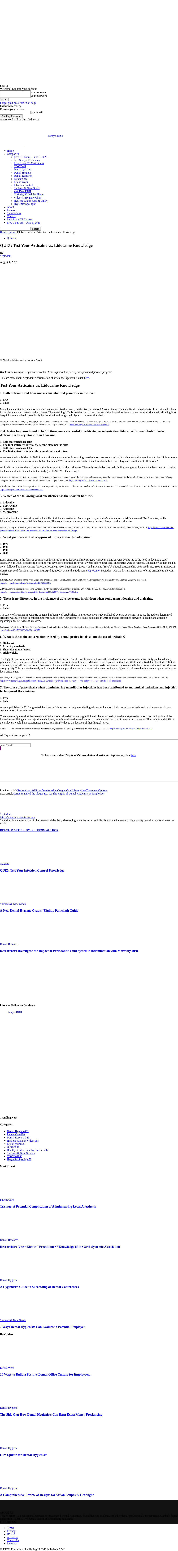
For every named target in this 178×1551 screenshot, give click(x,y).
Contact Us (13, 1540)
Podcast (11, 210)
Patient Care (21, 178)
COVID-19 (20, 166)
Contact (11, 216)
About (10, 206)
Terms (10, 1527)
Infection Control (23, 185)
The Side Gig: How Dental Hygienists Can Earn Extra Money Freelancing (51, 1414)
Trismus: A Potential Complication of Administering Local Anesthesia (48, 1206)
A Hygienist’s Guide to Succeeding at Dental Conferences (39, 1287)
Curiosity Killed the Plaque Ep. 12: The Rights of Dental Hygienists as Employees (59, 793)
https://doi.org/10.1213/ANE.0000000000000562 (21, 489)
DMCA (11, 1534)
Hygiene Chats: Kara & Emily (30, 200)
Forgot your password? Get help (18, 102)
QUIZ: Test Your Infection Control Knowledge (32, 870)
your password (39, 95)
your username (39, 92)
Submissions (14, 213)
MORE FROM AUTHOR (43, 830)
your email (37, 112)
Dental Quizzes (22, 169)
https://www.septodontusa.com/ (17, 817)
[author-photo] (8, 810)
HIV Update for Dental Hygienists (23, 1455)
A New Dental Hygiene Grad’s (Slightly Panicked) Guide (39, 910)
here (86, 377)
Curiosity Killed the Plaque (29, 194)
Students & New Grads (27, 188)
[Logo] (12, 144)
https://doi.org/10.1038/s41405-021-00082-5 (89, 424)
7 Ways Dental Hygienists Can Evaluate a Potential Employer (42, 1327)
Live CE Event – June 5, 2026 (30, 156)
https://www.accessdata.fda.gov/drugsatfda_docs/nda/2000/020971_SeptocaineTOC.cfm (39, 592)
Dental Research (23, 175)
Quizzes (11, 232)
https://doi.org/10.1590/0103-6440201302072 (20, 630)
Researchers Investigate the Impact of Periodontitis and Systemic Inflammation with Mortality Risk (69, 951)
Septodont (5, 255)
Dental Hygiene (22, 172)
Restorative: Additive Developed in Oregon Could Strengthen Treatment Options (62, 790)
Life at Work (21, 181)
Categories (13, 153)
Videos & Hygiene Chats (27, 197)
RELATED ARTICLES (14, 830)
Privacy (11, 1530)
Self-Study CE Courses (27, 160)
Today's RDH (14, 1012)
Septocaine (93, 570)
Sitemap (11, 1543)
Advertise (12, 1537)
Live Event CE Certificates (29, 163)
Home (10, 150)
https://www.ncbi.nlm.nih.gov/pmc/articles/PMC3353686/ (25, 583)
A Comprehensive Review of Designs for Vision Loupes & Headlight (47, 1495)
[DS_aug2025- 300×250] (26, 998)
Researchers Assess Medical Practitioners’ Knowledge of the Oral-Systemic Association (60, 1247)
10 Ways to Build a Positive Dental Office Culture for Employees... (45, 1374)
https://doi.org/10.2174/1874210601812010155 (131, 729)
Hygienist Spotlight (25, 203)
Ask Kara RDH (22, 191)
